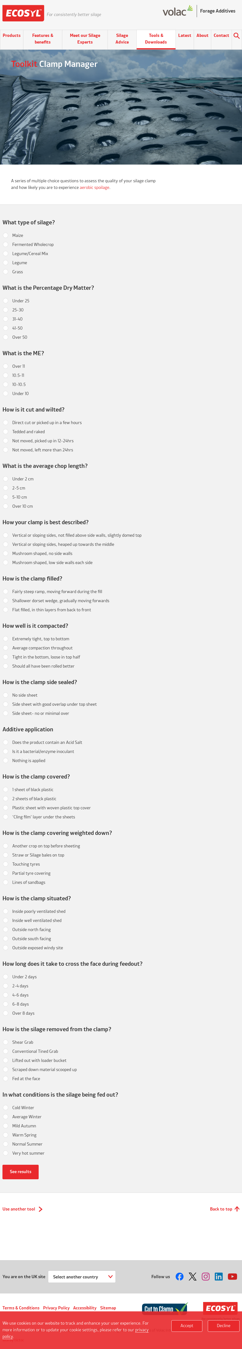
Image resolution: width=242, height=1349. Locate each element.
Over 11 (18, 366)
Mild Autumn (24, 1126)
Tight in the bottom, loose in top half (46, 657)
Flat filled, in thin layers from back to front (51, 610)
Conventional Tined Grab (35, 1051)
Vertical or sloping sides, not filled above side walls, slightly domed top (77, 535)
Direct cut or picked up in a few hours (47, 423)
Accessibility (85, 1308)
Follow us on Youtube (232, 1277)
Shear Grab (22, 1042)
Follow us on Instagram (206, 1277)
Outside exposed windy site (37, 948)
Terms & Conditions (20, 1308)
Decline (223, 1326)
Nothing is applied (28, 761)
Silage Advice (122, 39)
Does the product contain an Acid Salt (47, 742)
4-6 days (20, 995)
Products (12, 35)
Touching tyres (26, 864)
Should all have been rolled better (43, 666)
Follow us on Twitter (193, 1277)
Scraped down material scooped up (44, 1070)
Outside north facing (31, 930)
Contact (221, 35)
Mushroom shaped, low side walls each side (52, 563)
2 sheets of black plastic (34, 799)
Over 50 (19, 337)
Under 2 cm (22, 479)
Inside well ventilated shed (37, 921)
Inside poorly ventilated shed (38, 911)
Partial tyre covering (31, 873)
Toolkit (24, 64)
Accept (186, 1326)
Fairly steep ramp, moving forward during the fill (57, 592)
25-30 (18, 310)
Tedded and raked (28, 432)
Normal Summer (27, 1144)
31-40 (17, 319)
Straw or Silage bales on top (38, 855)
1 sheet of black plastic (32, 790)
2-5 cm (18, 488)
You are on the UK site (23, 1277)
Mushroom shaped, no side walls (42, 554)
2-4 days (20, 986)
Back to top (221, 1209)
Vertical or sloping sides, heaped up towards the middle (63, 544)
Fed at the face (26, 1079)
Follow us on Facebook (180, 1277)
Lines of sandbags (28, 882)
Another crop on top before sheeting (46, 846)
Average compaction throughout (42, 648)
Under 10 (20, 394)
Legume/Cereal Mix (30, 254)
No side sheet (24, 695)
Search (237, 36)
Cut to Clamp (165, 1308)
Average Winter (27, 1117)
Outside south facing (31, 939)
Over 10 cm (22, 506)
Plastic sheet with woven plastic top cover (51, 808)
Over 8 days (23, 1013)
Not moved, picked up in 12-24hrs (43, 441)
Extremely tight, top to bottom (40, 639)
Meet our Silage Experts (85, 39)
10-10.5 (19, 385)
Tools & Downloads (156, 39)
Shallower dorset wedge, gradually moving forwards (60, 601)
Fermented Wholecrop (33, 245)
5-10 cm (19, 497)
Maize (17, 235)
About (202, 35)
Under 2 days (24, 977)
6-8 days (20, 1004)
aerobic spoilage (94, 187)
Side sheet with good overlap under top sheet (54, 704)
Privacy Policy (56, 1308)
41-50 (17, 328)
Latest (184, 35)
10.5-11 (18, 375)
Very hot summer (28, 1153)
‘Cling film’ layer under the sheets (43, 817)
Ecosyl (23, 15)
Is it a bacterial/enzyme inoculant (43, 752)
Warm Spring (24, 1135)
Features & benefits (42, 39)
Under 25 (20, 301)
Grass (17, 272)
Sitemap (108, 1308)
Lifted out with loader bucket (39, 1060)
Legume (19, 263)
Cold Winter (23, 1108)
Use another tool (18, 1209)
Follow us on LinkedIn (219, 1277)
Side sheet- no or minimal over (40, 713)
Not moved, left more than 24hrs (42, 450)
